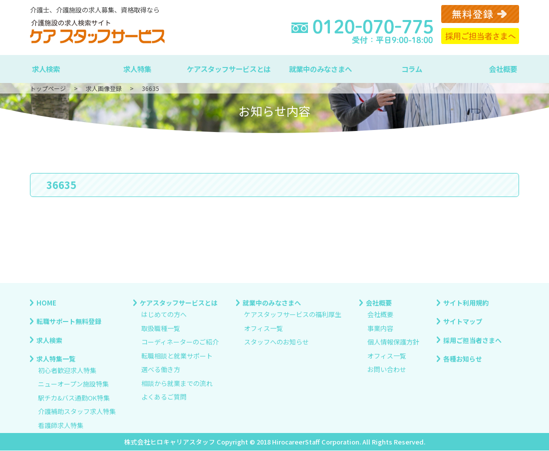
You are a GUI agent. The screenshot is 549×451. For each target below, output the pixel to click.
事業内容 (380, 328)
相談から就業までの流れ (177, 383)
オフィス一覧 (263, 328)
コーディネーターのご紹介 (180, 342)
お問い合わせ (386, 369)
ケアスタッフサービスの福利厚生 (292, 315)
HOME (46, 303)
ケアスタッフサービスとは (229, 69)
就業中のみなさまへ (320, 69)
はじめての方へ (164, 315)
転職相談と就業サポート (177, 355)
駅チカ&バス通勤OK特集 (74, 397)
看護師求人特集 (60, 425)
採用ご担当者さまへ (472, 339)
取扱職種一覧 (160, 328)
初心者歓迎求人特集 (67, 370)
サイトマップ (462, 321)
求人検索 (46, 69)
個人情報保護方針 (393, 342)
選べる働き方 (160, 369)
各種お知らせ (462, 358)
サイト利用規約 (466, 303)
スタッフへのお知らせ (276, 342)
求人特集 (137, 69)
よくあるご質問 (164, 397)
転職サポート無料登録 (68, 321)
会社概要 (503, 69)
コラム (411, 69)
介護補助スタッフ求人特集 (77, 411)
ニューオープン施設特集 (73, 384)
